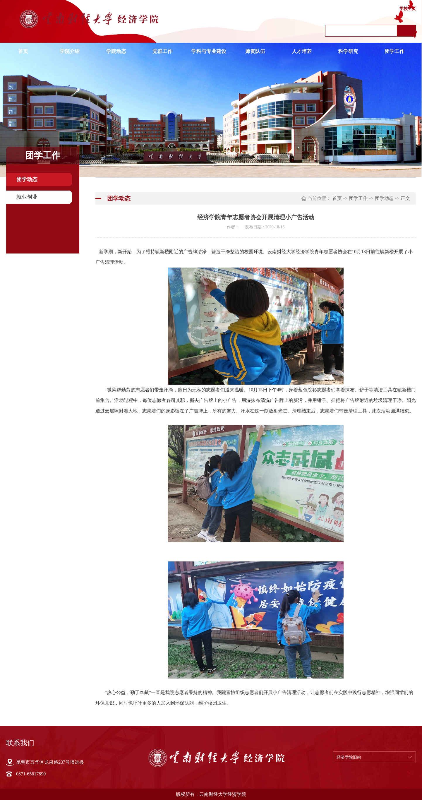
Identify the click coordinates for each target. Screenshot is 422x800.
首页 (23, 51)
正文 (405, 198)
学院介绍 (70, 51)
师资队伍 (255, 51)
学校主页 (407, 8)
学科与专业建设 (208, 51)
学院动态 (116, 51)
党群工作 (162, 51)
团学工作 (394, 51)
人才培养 (302, 51)
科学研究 (348, 51)
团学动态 (26, 179)
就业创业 (26, 197)
